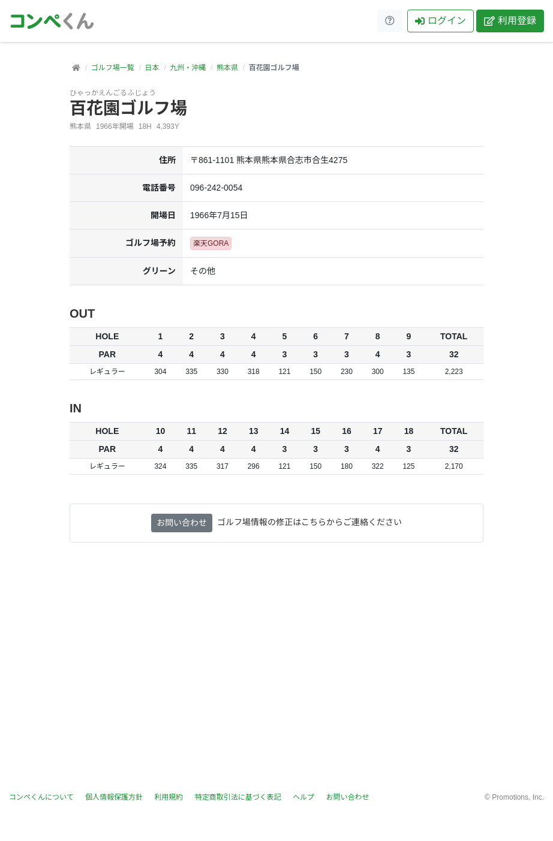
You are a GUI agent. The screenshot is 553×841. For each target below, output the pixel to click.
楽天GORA (211, 243)
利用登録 (510, 21)
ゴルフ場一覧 (112, 68)
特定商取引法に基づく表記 (238, 797)
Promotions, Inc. (518, 797)
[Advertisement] (276, 674)
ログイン (440, 21)
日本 (152, 68)
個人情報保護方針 (114, 797)
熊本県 (227, 68)
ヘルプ (303, 797)
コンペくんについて (41, 797)
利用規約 (168, 797)
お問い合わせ (182, 522)
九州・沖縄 (188, 68)
